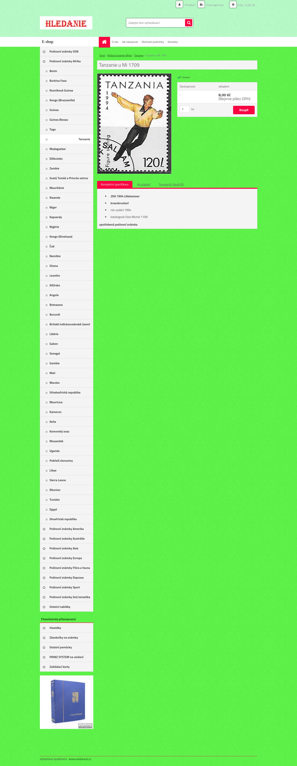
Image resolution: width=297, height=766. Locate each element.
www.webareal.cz (79, 759)
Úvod (102, 55)
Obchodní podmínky (153, 42)
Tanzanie (138, 55)
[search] (188, 23)
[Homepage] (105, 42)
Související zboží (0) (171, 184)
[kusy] (184, 109)
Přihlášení (190, 5)
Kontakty (173, 42)
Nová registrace (215, 5)
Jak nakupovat (130, 42)
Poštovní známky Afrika (119, 55)
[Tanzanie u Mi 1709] (134, 75)
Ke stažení (143, 184)
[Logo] (66, 22)
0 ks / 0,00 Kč (246, 4)
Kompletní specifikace (115, 184)
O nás (115, 42)
